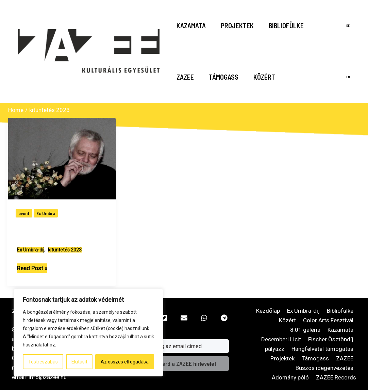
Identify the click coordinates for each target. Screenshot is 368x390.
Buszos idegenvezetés (324, 367)
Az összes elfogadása (125, 361)
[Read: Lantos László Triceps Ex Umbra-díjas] (62, 158)
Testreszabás (43, 361)
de (348, 26)
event (24, 213)
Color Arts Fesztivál (328, 320)
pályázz (274, 348)
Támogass (223, 77)
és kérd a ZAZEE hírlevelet (184, 363)
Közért (264, 77)
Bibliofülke (286, 25)
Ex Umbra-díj (30, 250)
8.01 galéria (305, 329)
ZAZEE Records (336, 377)
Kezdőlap (268, 310)
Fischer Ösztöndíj (330, 339)
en (348, 77)
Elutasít (79, 361)
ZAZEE (185, 77)
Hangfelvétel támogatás (322, 348)
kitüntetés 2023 (65, 250)
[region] (88, 332)
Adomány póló (290, 377)
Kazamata (191, 25)
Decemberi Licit (281, 339)
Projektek (237, 25)
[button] (163, 317)
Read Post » (32, 268)
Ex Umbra (45, 213)
